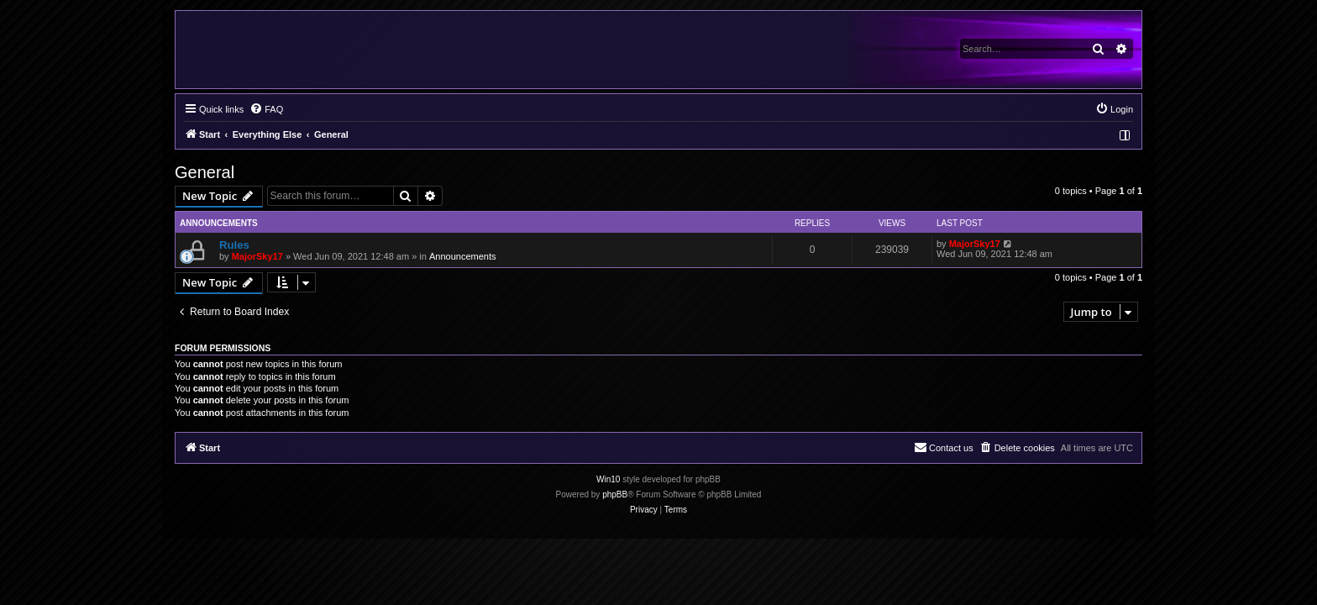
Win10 (608, 479)
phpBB (614, 494)
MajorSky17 (257, 256)
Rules (234, 245)
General (204, 172)
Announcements (462, 256)
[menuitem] (266, 109)
